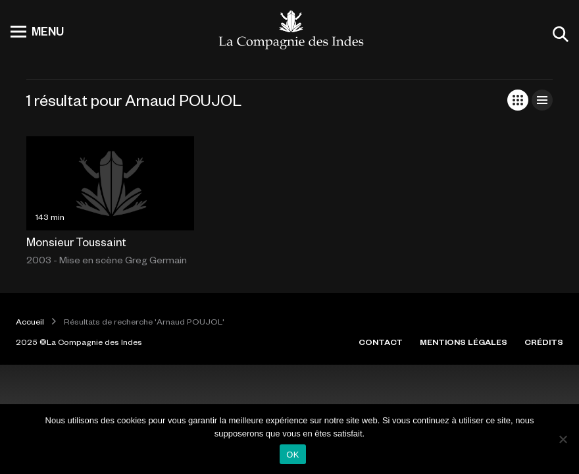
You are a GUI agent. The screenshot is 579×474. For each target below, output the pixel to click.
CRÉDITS (543, 341)
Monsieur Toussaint (76, 241)
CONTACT (381, 341)
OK (292, 455)
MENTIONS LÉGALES (463, 341)
